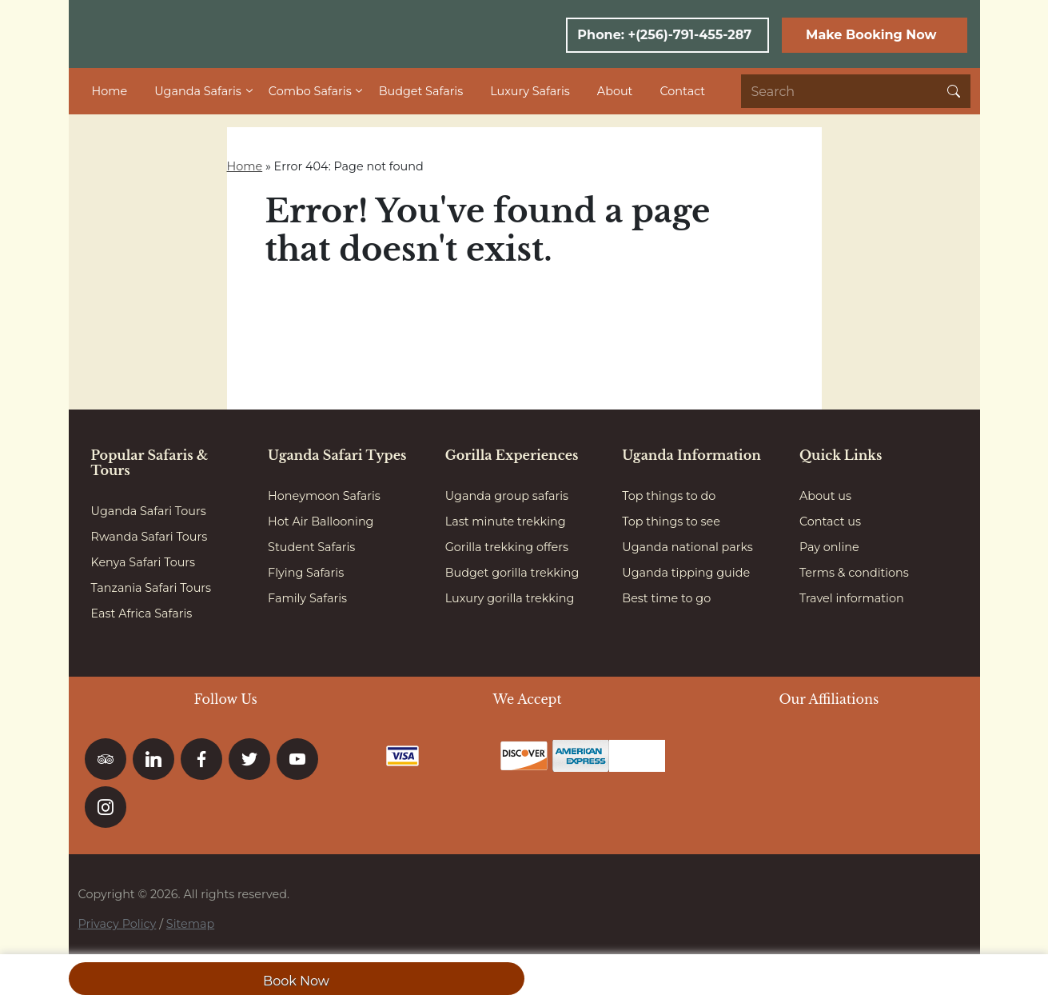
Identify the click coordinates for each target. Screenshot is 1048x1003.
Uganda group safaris (506, 496)
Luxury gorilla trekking (510, 598)
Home (110, 91)
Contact (682, 91)
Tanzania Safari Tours (151, 588)
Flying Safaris (306, 572)
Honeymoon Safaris (324, 496)
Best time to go (666, 598)
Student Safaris (311, 547)
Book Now (296, 981)
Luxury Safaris (530, 91)
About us (825, 496)
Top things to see (671, 521)
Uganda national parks (687, 547)
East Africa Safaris (142, 613)
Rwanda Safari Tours (149, 536)
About (615, 91)
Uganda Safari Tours (148, 511)
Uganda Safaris (197, 91)
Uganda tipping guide (686, 572)
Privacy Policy (117, 924)
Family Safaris (307, 598)
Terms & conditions (854, 572)
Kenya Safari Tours (143, 562)
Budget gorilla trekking (512, 572)
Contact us (830, 521)
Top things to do (668, 496)
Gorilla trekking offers (506, 547)
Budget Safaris (421, 91)
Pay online (829, 547)
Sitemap (190, 924)
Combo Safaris (310, 91)
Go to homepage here (376, 310)
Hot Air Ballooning (320, 521)
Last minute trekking (505, 521)
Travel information (851, 598)
